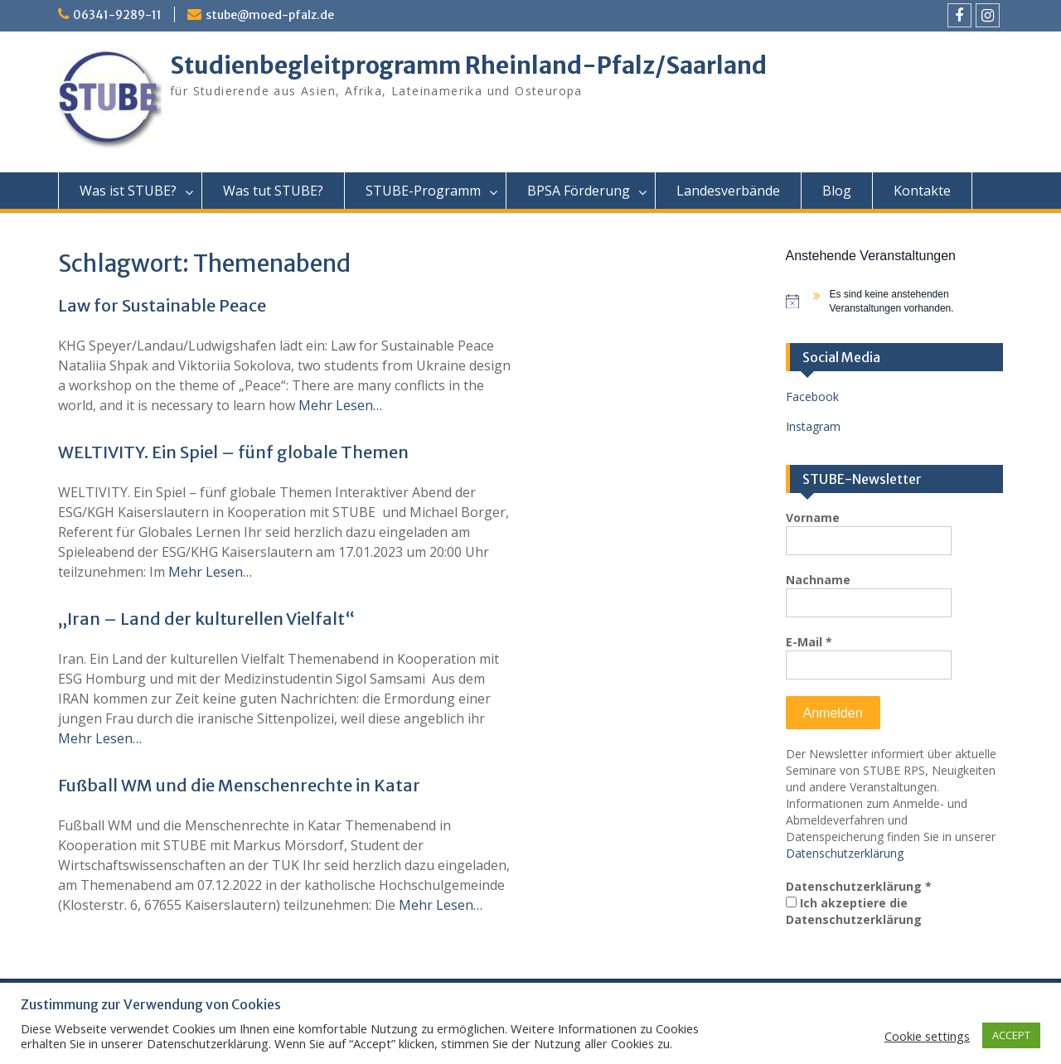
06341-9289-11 (117, 14)
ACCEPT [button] (1011, 1035)
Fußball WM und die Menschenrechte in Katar (239, 785)
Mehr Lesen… (340, 405)
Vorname (813, 517)
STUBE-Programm (423, 190)
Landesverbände (728, 190)
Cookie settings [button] (927, 1035)
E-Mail (809, 642)
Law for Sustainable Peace (162, 305)
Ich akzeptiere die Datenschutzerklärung (854, 911)
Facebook (812, 396)
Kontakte (922, 190)
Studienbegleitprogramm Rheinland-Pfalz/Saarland (468, 65)
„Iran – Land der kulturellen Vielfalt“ (206, 618)
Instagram (813, 426)
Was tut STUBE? (273, 190)
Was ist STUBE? (128, 190)
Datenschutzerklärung (845, 853)
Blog (836, 190)
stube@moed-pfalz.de (270, 14)
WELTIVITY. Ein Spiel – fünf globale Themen (233, 452)
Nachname (818, 580)
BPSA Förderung (578, 190)
